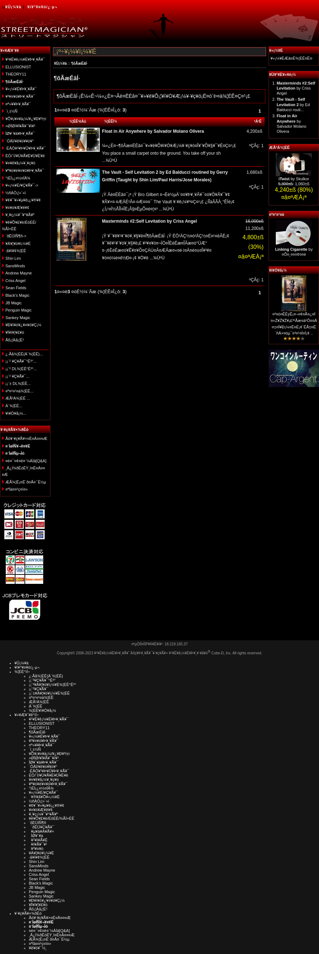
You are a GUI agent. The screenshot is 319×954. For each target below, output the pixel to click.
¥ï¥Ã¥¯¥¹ (38, 844)
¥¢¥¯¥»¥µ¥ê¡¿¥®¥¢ (23, 200)
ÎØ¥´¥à (36, 835)
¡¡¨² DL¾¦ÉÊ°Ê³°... (21, 369)
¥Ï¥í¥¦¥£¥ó (14, 332)
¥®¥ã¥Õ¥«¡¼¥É (44, 797)
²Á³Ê (258, 121)
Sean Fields (15, 288)
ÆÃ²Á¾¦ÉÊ (279, 147)
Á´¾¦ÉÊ (35, 706)
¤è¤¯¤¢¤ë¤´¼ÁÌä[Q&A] (25, 461)
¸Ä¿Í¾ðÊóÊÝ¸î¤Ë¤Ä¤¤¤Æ (52, 935)
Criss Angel (15, 280)
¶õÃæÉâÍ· (79, 63)
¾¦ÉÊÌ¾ (110, 121)
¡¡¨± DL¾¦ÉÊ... (18, 383)
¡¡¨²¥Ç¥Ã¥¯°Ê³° (42, 680)
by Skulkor (294, 179)
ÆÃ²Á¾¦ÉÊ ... (17, 398)
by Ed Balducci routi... (293, 104)
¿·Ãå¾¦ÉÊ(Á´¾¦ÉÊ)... (24, 354)
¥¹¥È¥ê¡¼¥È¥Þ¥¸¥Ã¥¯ (25, 59)
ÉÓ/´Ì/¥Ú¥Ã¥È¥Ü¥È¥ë (25, 156)
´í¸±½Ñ (11, 111)
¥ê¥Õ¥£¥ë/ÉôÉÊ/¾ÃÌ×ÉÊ (51, 818)
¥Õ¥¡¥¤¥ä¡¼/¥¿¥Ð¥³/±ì (25, 119)
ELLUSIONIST (18, 67)
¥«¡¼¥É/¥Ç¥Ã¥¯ (43, 792)
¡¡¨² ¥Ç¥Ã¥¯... (17, 376)
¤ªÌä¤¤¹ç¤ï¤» (16, 489)
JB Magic (13, 303)
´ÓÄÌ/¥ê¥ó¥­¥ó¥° (19, 141)
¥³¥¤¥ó (36, 848)
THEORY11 (15, 74)
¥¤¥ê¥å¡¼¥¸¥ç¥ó (20, 163)
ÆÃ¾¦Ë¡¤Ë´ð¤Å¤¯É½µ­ (25, 482)
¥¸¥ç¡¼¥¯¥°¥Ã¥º (20, 215)
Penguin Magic (18, 310)
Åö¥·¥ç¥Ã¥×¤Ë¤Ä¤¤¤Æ (26, 438)
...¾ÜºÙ (109, 160)
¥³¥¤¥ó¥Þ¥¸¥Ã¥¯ (20, 96)
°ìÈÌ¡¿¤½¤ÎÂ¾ (17, 178)
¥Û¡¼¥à (13, 7)
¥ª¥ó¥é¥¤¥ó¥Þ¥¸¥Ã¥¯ (24, 170)
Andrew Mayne (18, 273)
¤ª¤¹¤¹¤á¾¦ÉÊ (41, 697)
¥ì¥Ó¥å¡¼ (278, 270)
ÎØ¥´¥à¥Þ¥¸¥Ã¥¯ (20, 133)
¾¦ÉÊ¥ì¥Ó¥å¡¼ (42, 710)
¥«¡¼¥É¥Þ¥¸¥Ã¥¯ (21, 89)
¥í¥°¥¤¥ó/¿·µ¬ (42, 7)
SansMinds (15, 266)
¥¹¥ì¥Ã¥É (38, 840)
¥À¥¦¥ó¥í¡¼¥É (18, 243)
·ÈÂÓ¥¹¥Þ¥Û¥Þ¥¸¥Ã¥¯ (25, 148)
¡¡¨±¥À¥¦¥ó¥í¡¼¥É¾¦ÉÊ (49, 693)
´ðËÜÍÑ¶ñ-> (15, 236)
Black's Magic (17, 295)
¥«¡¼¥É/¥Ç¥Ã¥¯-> (21, 185)
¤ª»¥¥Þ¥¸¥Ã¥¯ (18, 104)
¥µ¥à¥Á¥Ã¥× (41, 831)
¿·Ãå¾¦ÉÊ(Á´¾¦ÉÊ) (46, 676)
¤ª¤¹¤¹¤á (276, 214)
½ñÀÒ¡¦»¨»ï (15, 193)
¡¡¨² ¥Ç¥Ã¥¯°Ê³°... (20, 361)
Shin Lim (13, 258)
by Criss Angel (296, 88)
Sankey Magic (17, 317)
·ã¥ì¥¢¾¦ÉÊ (15, 251)
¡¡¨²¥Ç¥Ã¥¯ (38, 689)
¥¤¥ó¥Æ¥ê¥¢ (17, 207)
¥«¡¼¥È (276, 50)
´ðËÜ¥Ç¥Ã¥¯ (41, 827)
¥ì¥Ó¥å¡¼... (15, 413)
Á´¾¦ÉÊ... (13, 406)
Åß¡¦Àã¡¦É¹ (14, 340)
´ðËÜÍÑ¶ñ (37, 823)
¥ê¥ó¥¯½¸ (38, 948)
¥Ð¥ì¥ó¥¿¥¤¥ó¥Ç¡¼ (23, 325)
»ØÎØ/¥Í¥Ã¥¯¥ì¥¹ (20, 126)
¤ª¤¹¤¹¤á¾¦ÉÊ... (19, 391)
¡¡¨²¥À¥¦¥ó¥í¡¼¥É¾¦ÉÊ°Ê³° (52, 684)
